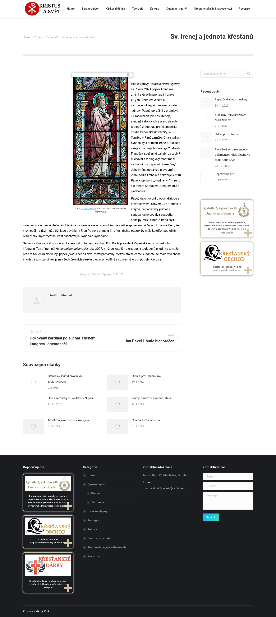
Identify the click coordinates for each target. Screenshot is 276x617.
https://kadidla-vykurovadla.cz (55, 506)
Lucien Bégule (88, 208)
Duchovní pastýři (98, 538)
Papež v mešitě (224, 174)
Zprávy (106, 274)
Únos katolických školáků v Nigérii (71, 398)
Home (91, 475)
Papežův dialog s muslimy (231, 99)
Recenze (93, 556)
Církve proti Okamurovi (147, 376)
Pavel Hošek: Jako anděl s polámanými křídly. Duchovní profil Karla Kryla (232, 155)
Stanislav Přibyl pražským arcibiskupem (65, 378)
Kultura (92, 529)
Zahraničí (96, 274)
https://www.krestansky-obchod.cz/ (48, 542)
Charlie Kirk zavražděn (146, 420)
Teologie (93, 520)
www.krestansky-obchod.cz (227, 270)
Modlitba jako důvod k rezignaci (69, 420)
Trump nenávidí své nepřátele (151, 398)
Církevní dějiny (97, 511)
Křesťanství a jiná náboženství (107, 547)
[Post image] (33, 382)
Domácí (96, 493)
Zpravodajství (94, 484)
